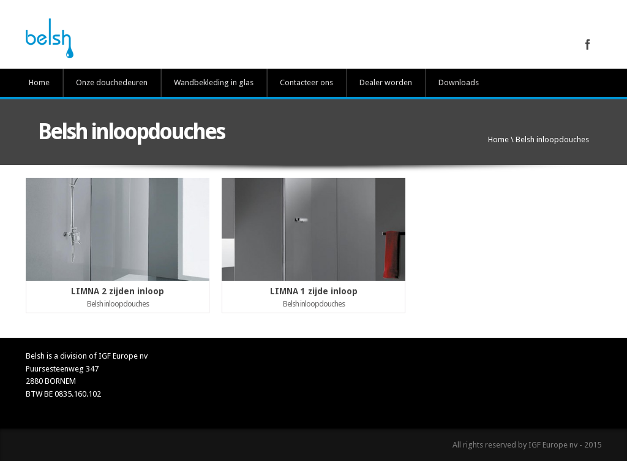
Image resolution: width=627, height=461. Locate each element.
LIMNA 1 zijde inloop (314, 291)
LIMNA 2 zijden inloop (117, 291)
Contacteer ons (306, 82)
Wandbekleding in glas (213, 82)
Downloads (458, 82)
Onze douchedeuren (112, 82)
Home (39, 82)
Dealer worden (385, 82)
